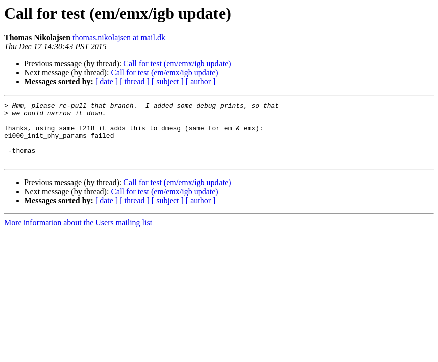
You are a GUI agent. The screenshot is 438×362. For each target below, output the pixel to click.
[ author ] (201, 81)
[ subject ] (168, 81)
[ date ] (106, 81)
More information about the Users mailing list (78, 234)
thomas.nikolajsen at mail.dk (118, 37)
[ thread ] (135, 81)
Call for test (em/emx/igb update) (177, 63)
